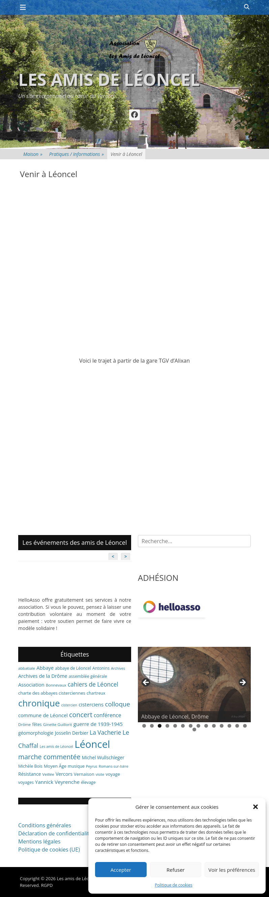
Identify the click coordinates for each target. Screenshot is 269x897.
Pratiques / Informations (76, 154)
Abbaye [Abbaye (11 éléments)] (45, 667)
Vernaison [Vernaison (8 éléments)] (84, 774)
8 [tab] (198, 726)
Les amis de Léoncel (109, 79)
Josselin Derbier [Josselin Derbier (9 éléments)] (71, 733)
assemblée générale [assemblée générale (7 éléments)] (88, 676)
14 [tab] (245, 726)
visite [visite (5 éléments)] (100, 774)
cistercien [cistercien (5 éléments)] (69, 705)
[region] (194, 684)
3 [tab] (159, 726)
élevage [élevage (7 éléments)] (88, 782)
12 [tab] (229, 726)
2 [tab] (152, 726)
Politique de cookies (173, 885)
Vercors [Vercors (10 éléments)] (64, 774)
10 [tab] (214, 726)
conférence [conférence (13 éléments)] (107, 715)
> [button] (242, 683)
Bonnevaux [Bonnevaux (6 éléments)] (56, 685)
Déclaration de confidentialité (55, 833)
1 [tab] (144, 726)
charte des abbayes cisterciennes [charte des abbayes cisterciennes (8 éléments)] (51, 693)
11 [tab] (221, 726)
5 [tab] (175, 726)
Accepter (121, 869)
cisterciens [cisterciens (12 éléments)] (91, 704)
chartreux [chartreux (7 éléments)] (96, 693)
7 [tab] (190, 726)
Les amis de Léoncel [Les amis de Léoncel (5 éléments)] (56, 746)
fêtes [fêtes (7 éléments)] (37, 724)
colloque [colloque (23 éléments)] (117, 704)
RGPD (47, 885)
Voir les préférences (231, 869)
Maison (32, 154)
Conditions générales (44, 825)
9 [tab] (206, 726)
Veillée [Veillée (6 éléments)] (48, 774)
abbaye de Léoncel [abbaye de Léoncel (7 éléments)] (73, 668)
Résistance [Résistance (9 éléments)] (29, 774)
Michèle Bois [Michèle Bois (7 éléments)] (30, 766)
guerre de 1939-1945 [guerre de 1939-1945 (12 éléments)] (98, 724)
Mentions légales (39, 841)
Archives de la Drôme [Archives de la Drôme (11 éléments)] (42, 675)
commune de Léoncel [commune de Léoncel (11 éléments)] (43, 715)
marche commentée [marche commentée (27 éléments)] (49, 756)
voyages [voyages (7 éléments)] (26, 782)
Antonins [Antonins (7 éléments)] (101, 668)
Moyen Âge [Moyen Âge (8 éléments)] (55, 766)
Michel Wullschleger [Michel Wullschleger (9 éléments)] (103, 757)
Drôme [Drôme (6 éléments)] (24, 724)
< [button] (146, 683)
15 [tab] (194, 729)
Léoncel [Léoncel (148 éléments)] (92, 744)
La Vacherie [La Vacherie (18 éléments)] (105, 732)
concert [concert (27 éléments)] (80, 714)
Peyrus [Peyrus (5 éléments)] (91, 766)
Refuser (176, 869)
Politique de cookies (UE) (49, 849)
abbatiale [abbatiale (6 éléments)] (26, 668)
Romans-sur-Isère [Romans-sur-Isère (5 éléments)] (113, 766)
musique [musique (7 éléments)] (76, 766)
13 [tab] (237, 726)
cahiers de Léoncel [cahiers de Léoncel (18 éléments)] (93, 684)
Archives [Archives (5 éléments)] (118, 668)
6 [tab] (183, 726)
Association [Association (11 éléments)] (31, 684)
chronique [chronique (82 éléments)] (39, 703)
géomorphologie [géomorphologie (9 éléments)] (36, 733)
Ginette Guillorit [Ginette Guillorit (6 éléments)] (57, 724)
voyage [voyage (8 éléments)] (113, 774)
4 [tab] (167, 726)
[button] (255, 806)
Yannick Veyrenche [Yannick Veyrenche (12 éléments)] (57, 781)
